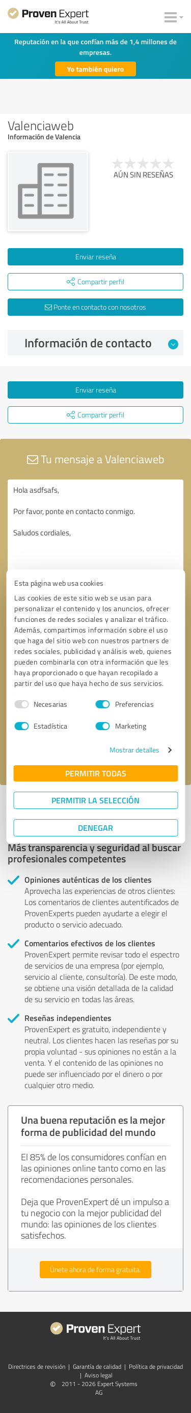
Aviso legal (99, 1375)
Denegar (95, 827)
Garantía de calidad (97, 1366)
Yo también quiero (95, 69)
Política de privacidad (156, 1366)
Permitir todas (95, 773)
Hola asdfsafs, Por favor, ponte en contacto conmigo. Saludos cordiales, (95, 536)
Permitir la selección (95, 800)
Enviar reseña (95, 256)
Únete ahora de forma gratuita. (95, 1269)
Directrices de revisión (36, 1366)
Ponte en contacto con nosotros (95, 307)
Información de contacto (101, 342)
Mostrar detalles (135, 750)
